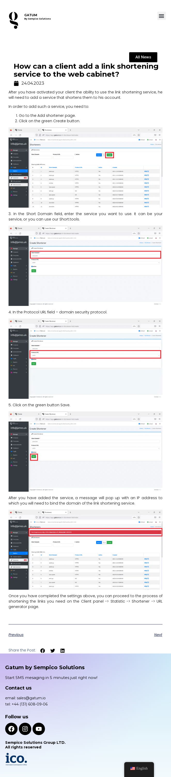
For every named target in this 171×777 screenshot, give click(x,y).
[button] (161, 16)
